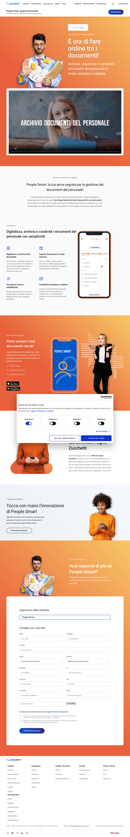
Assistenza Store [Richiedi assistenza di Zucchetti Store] (13, 807)
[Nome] (41, 638)
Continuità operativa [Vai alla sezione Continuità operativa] (62, 778)
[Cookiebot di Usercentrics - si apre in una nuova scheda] (102, 397)
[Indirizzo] (41, 672)
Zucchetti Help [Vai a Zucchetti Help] (12, 816)
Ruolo (21, 656)
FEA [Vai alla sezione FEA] (104, 774)
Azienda (22, 645)
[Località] (41, 684)
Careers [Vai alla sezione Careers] (10, 791)
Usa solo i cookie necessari (64, 438)
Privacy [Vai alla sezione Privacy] (33, 770)
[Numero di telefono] (41, 695)
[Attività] (88, 661)
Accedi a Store (123, 4)
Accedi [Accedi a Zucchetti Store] (10, 799)
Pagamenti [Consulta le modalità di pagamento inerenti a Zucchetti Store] (11, 811)
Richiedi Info (116, 12)
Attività (69, 656)
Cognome (69, 634)
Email (68, 690)
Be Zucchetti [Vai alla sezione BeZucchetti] (12, 778)
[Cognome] (88, 638)
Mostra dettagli (102, 431)
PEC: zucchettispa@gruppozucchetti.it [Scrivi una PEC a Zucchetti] (76, 826)
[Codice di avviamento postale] (88, 684)
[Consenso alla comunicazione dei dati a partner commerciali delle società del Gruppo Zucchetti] (21, 721)
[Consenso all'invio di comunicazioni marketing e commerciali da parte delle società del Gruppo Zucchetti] (21, 716)
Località (22, 679)
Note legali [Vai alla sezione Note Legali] (34, 774)
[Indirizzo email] (88, 695)
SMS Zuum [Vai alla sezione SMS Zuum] (106, 778)
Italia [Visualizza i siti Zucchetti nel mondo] (116, 833)
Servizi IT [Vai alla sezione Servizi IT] (106, 770)
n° (67, 668)
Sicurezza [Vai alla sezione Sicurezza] (58, 774)
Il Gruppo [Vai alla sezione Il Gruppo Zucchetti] (11, 770)
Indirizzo (22, 668)
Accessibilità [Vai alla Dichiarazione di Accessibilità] (83, 778)
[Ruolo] (41, 661)
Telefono (22, 690)
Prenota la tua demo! (19, 530)
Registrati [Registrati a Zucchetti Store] (11, 803)
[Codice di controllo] (41, 703)
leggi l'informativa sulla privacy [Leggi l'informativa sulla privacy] (57, 712)
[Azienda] (65, 650)
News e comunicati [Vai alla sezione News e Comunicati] (14, 783)
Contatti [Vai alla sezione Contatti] (10, 787)
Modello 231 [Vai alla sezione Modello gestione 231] (35, 778)
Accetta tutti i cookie (96, 438)
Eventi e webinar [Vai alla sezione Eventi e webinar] (13, 774)
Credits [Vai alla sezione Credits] (33, 787)
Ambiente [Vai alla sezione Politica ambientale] (82, 774)
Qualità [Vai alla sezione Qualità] (57, 770)
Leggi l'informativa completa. (42, 411)
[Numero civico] (88, 672)
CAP (67, 679)
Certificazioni (35, 783)
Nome (21, 634)
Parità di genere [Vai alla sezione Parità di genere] (84, 770)
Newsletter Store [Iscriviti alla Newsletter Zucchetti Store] (13, 820)
